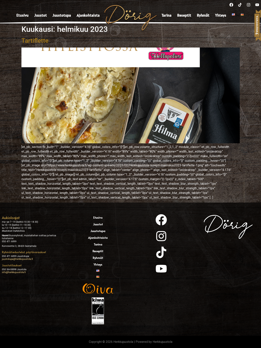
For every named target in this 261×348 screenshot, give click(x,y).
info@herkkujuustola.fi (14, 272)
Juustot (40, 15)
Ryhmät (203, 15)
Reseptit (184, 15)
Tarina (166, 15)
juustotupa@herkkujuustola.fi (17, 259)
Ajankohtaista (88, 15)
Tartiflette (34, 40)
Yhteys (220, 15)
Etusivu (22, 15)
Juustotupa (61, 15)
